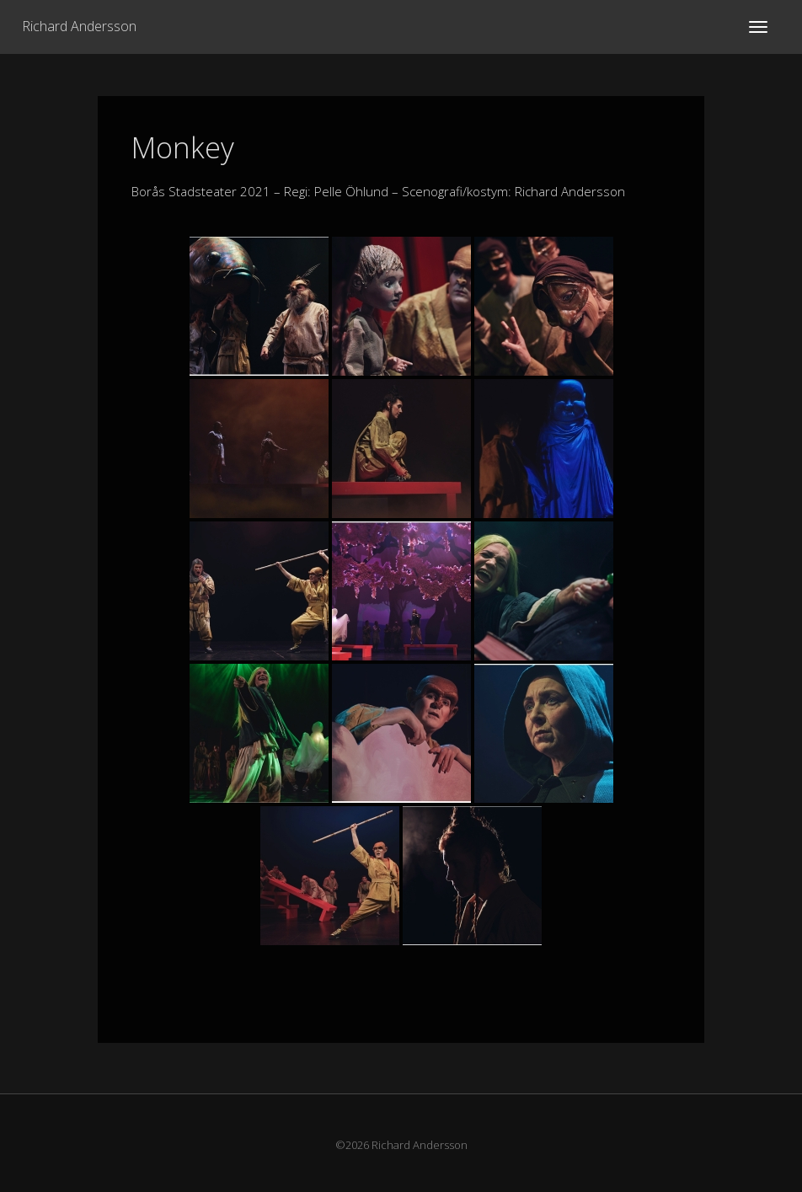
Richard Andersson (79, 26)
